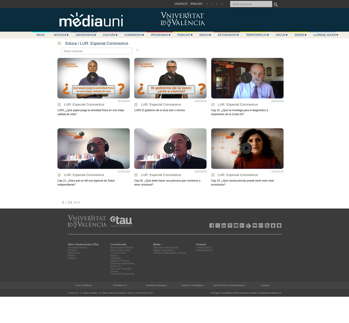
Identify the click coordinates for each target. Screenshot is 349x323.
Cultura (110, 35)
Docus (282, 35)
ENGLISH (196, 3)
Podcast (185, 35)
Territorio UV (257, 35)
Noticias (61, 35)
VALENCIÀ (180, 3)
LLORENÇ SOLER (326, 35)
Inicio (41, 35)
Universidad (85, 35)
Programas (161, 35)
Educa (205, 35)
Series (300, 35)
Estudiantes (228, 35)
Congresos (134, 35)
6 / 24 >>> (71, 202)
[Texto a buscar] (251, 4)
